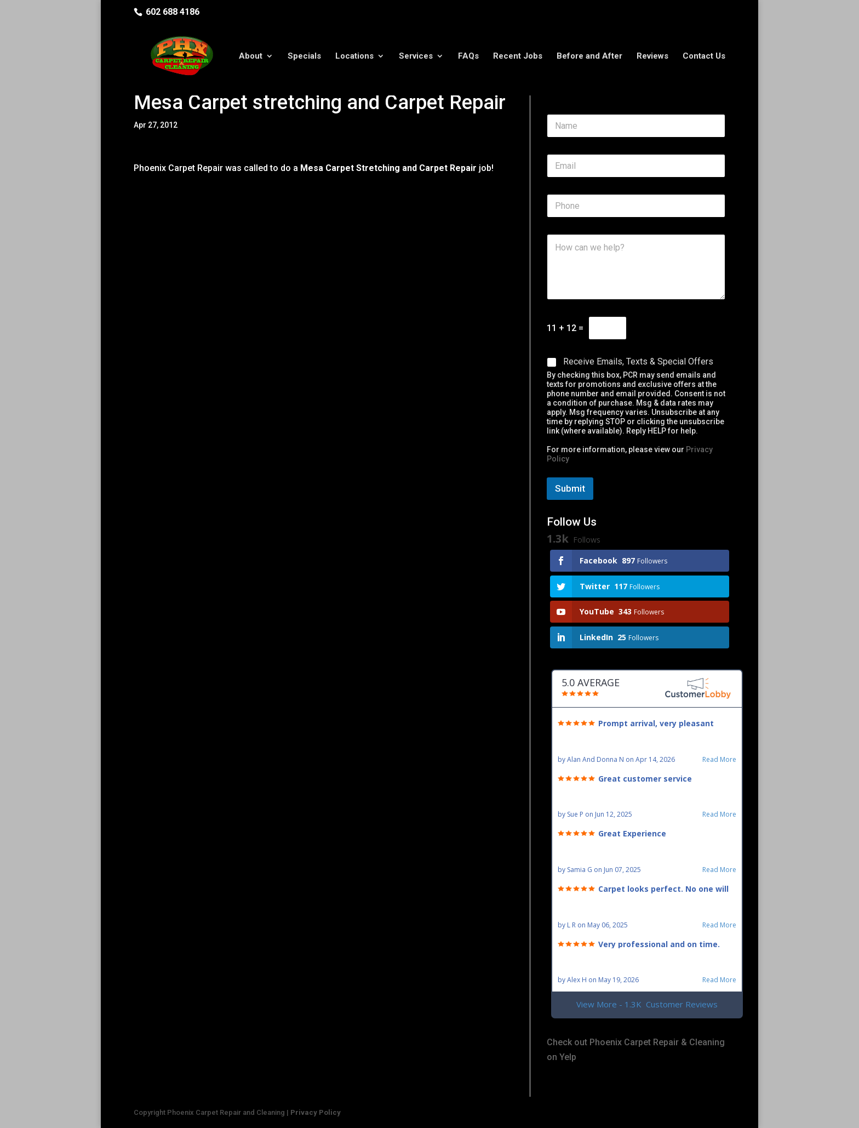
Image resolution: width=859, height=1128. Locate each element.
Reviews (652, 56)
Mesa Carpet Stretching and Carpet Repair (388, 168)
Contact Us (704, 56)
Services (416, 56)
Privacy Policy (315, 1112)
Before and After (589, 56)
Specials (304, 56)
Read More (719, 759)
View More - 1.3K (647, 1004)
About (250, 56)
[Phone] (636, 206)
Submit (570, 488)
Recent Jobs (517, 56)
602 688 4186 (172, 12)
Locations (354, 56)
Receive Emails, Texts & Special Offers (638, 361)
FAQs (468, 56)
